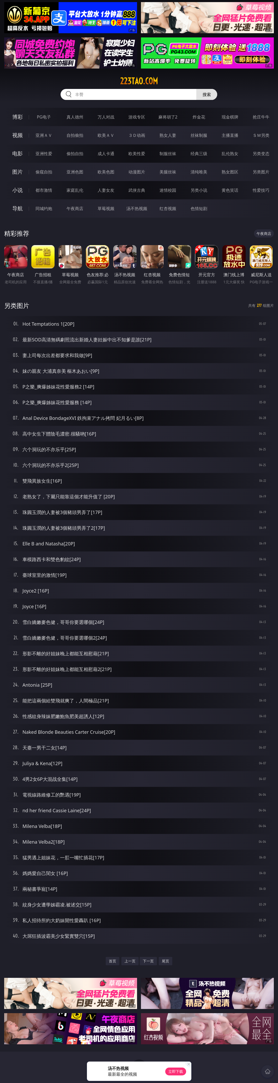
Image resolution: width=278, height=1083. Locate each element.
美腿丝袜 (167, 172)
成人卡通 (106, 153)
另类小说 (199, 190)
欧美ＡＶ (106, 135)
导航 (17, 208)
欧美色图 (106, 172)
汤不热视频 (136, 208)
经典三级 (199, 153)
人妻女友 (106, 190)
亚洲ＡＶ (44, 135)
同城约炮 (44, 208)
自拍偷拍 (75, 135)
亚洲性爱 (44, 153)
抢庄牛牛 (261, 117)
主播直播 (230, 135)
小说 (17, 190)
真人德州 (75, 117)
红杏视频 (167, 208)
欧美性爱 (136, 153)
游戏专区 (136, 117)
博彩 (17, 116)
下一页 (148, 960)
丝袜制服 (199, 135)
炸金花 (199, 117)
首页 (112, 960)
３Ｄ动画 (136, 135)
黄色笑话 (230, 190)
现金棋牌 (230, 117)
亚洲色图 (75, 172)
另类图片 (261, 172)
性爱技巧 (261, 190)
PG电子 (44, 117)
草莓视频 (106, 208)
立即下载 (175, 1071)
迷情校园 (167, 190)
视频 (17, 135)
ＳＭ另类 (261, 135)
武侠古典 (136, 190)
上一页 (130, 960)
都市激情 (44, 190)
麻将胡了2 (168, 117)
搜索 (207, 94)
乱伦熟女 (230, 153)
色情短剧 (199, 208)
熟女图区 (230, 172)
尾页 (165, 960)
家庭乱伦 (75, 190)
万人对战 (106, 117)
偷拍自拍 (75, 153)
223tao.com (139, 81)
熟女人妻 (167, 135)
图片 (17, 171)
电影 (17, 153)
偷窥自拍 (44, 172)
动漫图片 (136, 172)
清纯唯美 (199, 172)
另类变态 (261, 153)
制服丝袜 (167, 153)
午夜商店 (75, 208)
